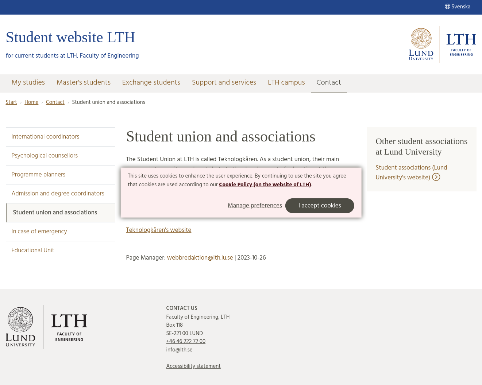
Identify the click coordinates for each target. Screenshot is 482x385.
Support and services (224, 83)
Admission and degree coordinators (58, 194)
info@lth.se (179, 350)
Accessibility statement (193, 366)
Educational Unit (33, 251)
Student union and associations (55, 213)
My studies (28, 83)
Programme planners (39, 175)
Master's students (84, 83)
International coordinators (46, 137)
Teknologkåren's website (159, 230)
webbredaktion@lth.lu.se (200, 258)
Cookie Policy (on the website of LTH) (265, 184)
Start (11, 102)
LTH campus (286, 83)
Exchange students (151, 83)
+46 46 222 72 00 (186, 341)
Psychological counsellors (45, 156)
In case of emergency (39, 232)
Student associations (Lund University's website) (411, 173)
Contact (329, 83)
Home (31, 102)
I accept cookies (319, 205)
